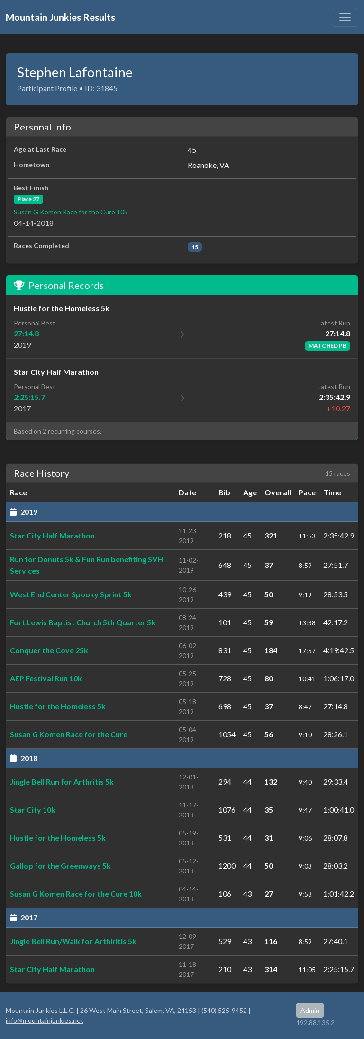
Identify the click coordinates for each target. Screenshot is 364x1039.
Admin (309, 1010)
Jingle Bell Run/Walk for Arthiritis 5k (73, 941)
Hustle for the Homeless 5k (58, 706)
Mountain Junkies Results (60, 17)
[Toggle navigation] (345, 17)
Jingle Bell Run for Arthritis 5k (62, 781)
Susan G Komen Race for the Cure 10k (70, 212)
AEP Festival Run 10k (46, 678)
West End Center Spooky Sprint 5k (71, 594)
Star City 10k (32, 809)
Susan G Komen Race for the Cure (68, 734)
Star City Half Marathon (52, 535)
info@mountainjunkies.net (44, 1020)
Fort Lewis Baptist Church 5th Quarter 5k (82, 622)
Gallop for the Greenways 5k (60, 865)
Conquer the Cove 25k (49, 650)
